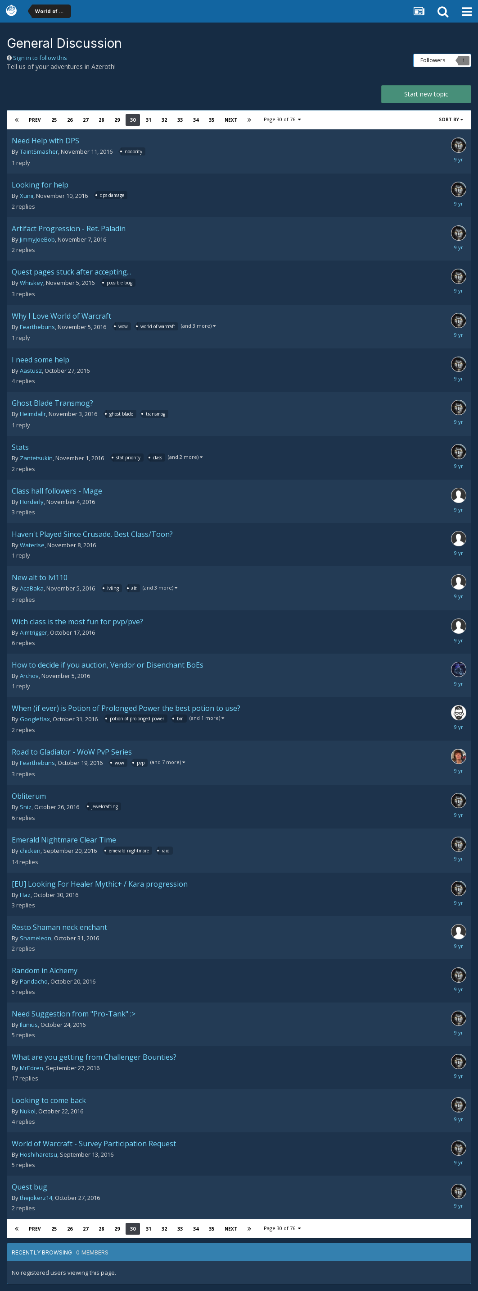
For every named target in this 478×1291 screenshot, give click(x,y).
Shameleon (35, 938)
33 (180, 119)
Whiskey (31, 283)
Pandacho (34, 981)
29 (117, 119)
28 (101, 119)
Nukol (28, 1111)
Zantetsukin (36, 458)
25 (54, 119)
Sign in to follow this (40, 58)
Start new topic (426, 94)
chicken (30, 851)
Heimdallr (33, 414)
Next (231, 120)
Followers (432, 60)
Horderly (32, 502)
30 (132, 119)
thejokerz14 (36, 1198)
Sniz (26, 807)
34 (195, 119)
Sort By (451, 119)
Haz (25, 895)
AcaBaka (32, 588)
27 (85, 119)
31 (148, 119)
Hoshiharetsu (38, 1154)
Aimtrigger (33, 632)
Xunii (26, 196)
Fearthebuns (37, 327)
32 (164, 119)
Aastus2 (31, 370)
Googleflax (35, 719)
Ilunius (29, 1025)
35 (211, 119)
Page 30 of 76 (282, 119)
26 (69, 119)
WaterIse (32, 545)
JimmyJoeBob (37, 239)
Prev (35, 120)
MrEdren (31, 1068)
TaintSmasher (39, 151)
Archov (29, 676)
